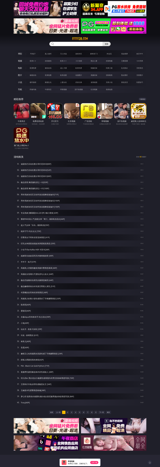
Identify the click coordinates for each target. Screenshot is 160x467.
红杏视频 (94, 89)
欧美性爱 (78, 68)
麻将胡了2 (94, 54)
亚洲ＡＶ (33, 61)
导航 (20, 89)
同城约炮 (33, 89)
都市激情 (33, 82)
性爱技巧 (139, 82)
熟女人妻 (94, 61)
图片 (20, 75)
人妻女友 (63, 82)
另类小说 (109, 82)
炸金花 (109, 54)
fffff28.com (80, 39)
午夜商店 (48, 89)
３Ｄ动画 (78, 61)
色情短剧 (109, 89)
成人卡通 (63, 68)
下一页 (101, 412)
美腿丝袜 (94, 75)
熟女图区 (124, 75)
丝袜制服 (109, 61)
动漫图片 (78, 75)
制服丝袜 (94, 68)
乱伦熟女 (124, 68)
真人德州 (48, 54)
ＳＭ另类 (139, 61)
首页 (51, 412)
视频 (20, 60)
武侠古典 (78, 82)
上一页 (58, 412)
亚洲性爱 (33, 68)
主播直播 (124, 61)
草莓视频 (63, 89)
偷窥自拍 (33, 75)
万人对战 (63, 54)
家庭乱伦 (48, 82)
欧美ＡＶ (63, 61)
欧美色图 (63, 75)
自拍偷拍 (48, 61)
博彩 (20, 53)
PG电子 (33, 54)
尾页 (108, 412)
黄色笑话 (124, 82)
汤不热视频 (79, 89)
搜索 (106, 44)
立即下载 (94, 462)
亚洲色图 (48, 75)
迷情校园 (94, 82)
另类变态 (139, 68)
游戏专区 (78, 54)
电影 (20, 68)
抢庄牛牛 (139, 54)
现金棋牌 (124, 54)
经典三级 (109, 68)
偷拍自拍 (48, 68)
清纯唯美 (109, 75)
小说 (20, 82)
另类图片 (139, 75)
